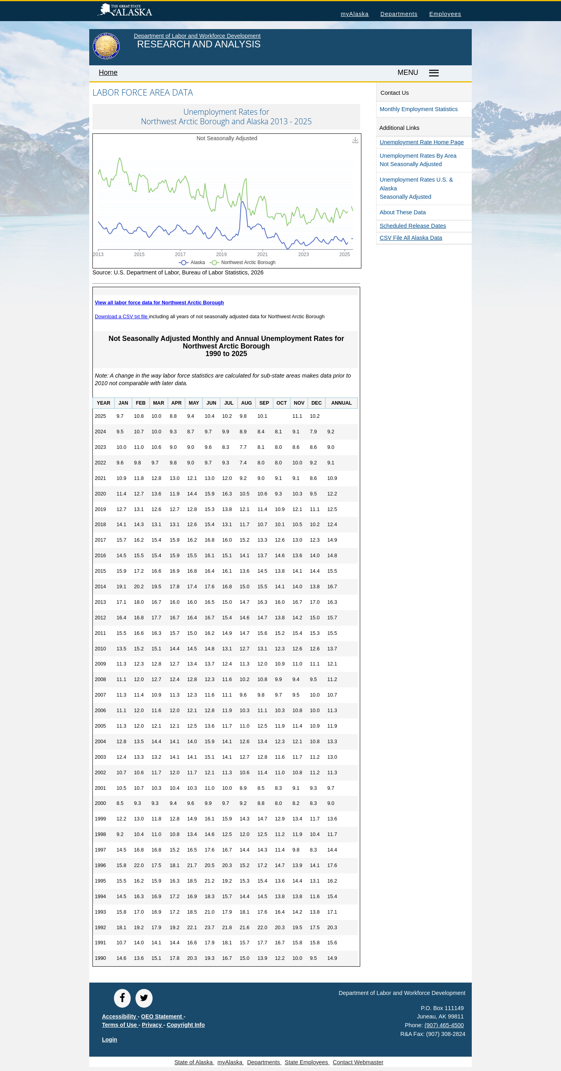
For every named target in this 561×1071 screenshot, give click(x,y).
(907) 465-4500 (444, 1025)
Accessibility (120, 1016)
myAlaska (355, 14)
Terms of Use (120, 1025)
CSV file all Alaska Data (411, 238)
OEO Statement (162, 1016)
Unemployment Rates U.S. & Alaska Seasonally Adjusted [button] (416, 188)
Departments (399, 14)
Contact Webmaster (358, 1062)
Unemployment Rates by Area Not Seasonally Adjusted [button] (418, 160)
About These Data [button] (403, 212)
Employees (445, 14)
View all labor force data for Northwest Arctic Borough (159, 302)
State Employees (307, 1062)
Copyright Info (186, 1025)
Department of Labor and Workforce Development (197, 36)
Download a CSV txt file (122, 316)
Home (108, 72)
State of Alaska (137, 10)
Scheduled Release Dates (413, 226)
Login (109, 1039)
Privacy (152, 1025)
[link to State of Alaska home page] (106, 58)
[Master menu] (432, 73)
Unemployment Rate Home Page (422, 142)
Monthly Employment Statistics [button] (419, 109)
